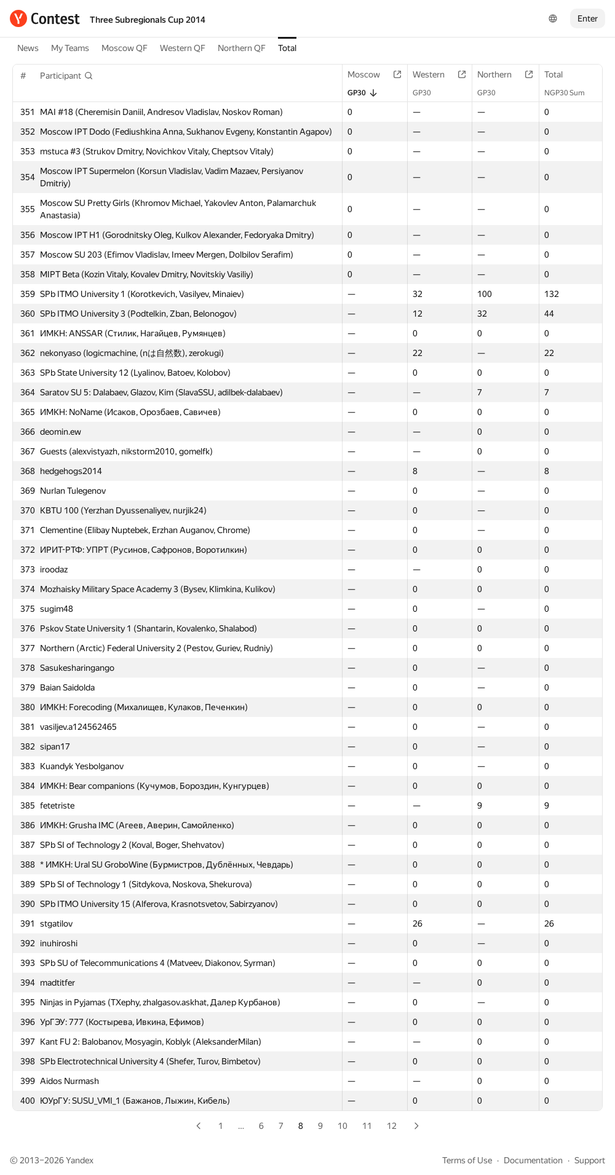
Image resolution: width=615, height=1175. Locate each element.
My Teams (70, 48)
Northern (500, 74)
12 (392, 1126)
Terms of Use (467, 1160)
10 (342, 1126)
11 (367, 1126)
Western (435, 74)
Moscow (369, 74)
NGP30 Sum (570, 93)
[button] (66, 76)
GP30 (362, 93)
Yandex (79, 1160)
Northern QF (242, 48)
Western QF (182, 48)
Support (589, 1160)
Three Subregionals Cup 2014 (147, 20)
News (28, 48)
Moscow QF (124, 48)
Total (287, 48)
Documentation (533, 1160)
